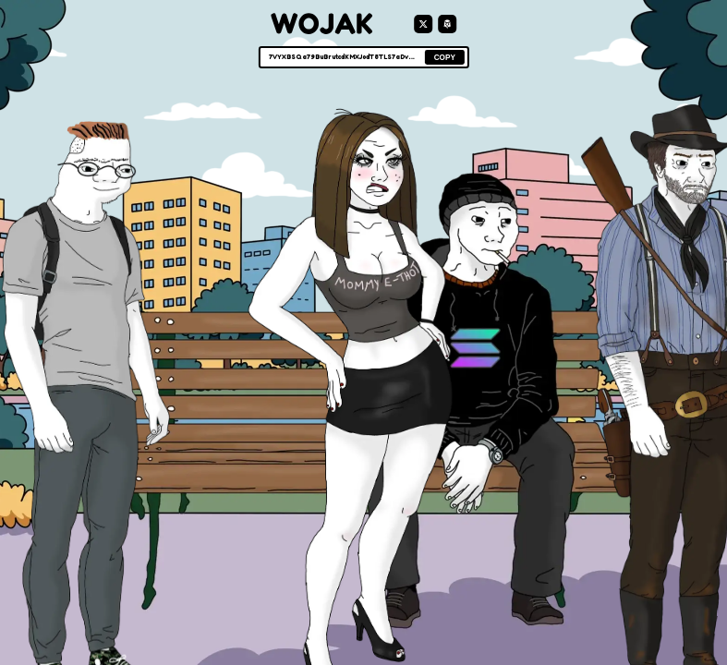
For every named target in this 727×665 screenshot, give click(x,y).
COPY (444, 58)
